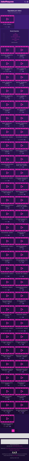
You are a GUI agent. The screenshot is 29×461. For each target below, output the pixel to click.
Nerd (15, 38)
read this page (15, 455)
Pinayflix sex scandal (15, 39)
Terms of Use (18, 448)
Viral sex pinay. (15, 35)
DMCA (23, 448)
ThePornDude (15, 446)
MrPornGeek (20, 446)
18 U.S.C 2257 (8, 448)
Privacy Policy (13, 448)
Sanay (15, 40)
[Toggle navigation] (27, 1)
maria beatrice (15, 34)
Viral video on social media (15, 36)
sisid (15, 33)
